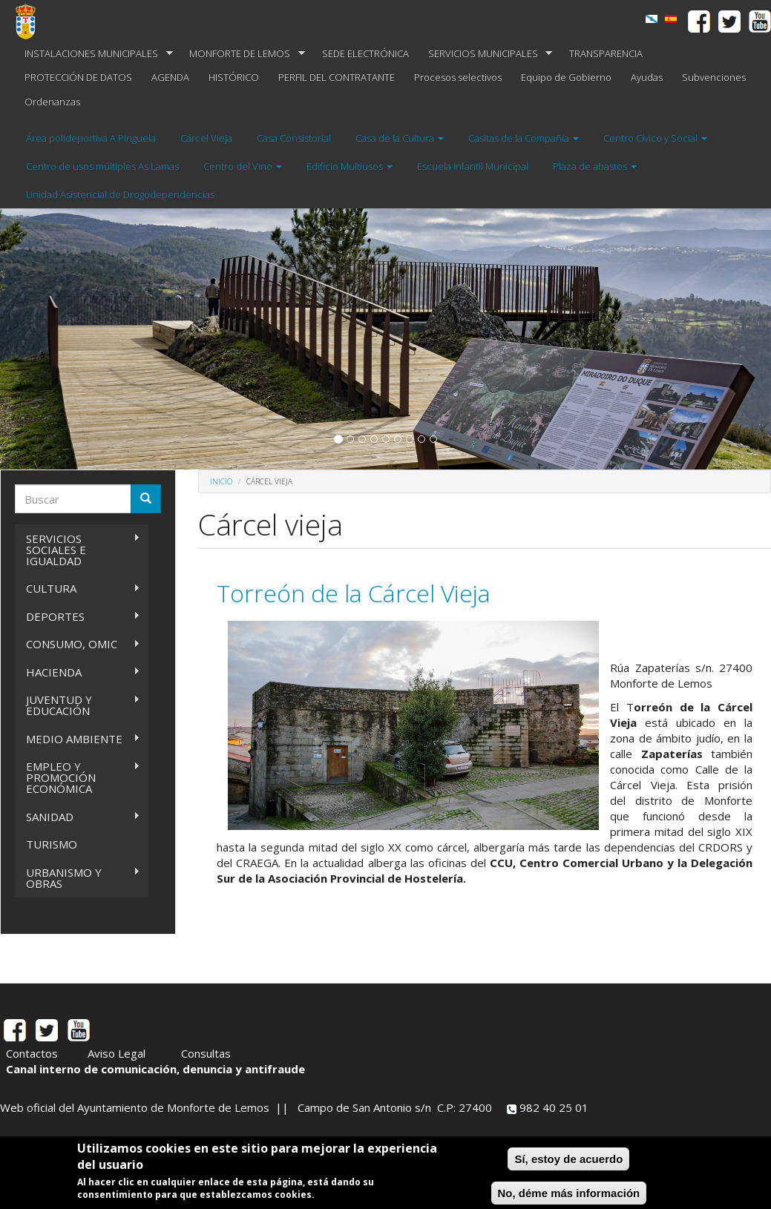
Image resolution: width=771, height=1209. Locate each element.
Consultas (206, 1053)
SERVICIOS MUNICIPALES (486, 54)
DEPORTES (77, 617)
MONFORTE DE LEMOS (242, 54)
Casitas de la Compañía (523, 138)
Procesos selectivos (458, 77)
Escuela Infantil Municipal (472, 166)
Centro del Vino (242, 166)
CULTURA (77, 588)
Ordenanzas (52, 101)
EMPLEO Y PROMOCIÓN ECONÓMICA (77, 777)
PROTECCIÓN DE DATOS (78, 77)
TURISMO (51, 844)
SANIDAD (77, 817)
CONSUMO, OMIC (77, 644)
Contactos (32, 1053)
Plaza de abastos (595, 166)
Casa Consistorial (294, 138)
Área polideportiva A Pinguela (91, 138)
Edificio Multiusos (349, 166)
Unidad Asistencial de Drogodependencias (120, 194)
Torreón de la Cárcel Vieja (354, 593)
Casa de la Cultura (399, 138)
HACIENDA (77, 672)
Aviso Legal (116, 1053)
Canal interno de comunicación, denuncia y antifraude (155, 1068)
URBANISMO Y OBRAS (77, 878)
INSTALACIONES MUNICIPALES (94, 54)
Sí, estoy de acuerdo (568, 1159)
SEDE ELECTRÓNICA (365, 53)
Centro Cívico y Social (655, 138)
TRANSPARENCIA (606, 53)
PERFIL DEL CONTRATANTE (336, 77)
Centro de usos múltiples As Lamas (102, 166)
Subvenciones (714, 77)
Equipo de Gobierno (566, 77)
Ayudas (647, 77)
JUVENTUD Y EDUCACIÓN (77, 705)
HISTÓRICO (234, 77)
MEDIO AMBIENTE (77, 739)
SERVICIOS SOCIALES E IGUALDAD (77, 549)
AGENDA (170, 77)
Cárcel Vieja (206, 138)
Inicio (221, 481)
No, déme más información (569, 1193)
